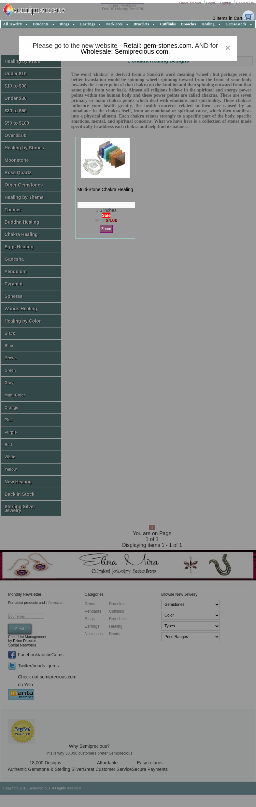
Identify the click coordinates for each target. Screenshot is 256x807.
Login (211, 3)
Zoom (106, 229)
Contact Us (245, 3)
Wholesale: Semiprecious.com (124, 51)
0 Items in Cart (227, 18)
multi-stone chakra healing (105, 189)
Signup (226, 3)
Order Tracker (190, 3)
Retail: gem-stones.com (157, 45)
